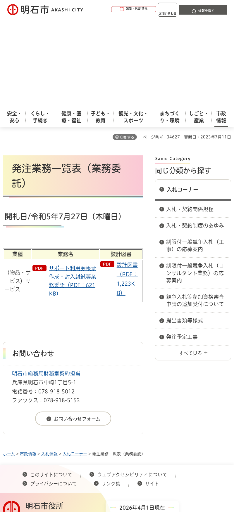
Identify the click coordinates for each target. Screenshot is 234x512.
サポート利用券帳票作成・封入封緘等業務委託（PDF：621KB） (72, 191)
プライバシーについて (53, 394)
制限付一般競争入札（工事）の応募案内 (195, 156)
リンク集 (110, 394)
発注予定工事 (182, 247)
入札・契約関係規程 (190, 119)
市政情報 (28, 364)
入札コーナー (182, 100)
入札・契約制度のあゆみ (195, 136)
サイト (152, 394)
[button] (111, 9)
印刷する (127, 48)
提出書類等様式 (184, 231)
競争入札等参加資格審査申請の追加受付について (195, 211)
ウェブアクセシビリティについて (132, 385)
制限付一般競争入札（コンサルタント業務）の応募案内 (195, 183)
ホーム (9, 364)
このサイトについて (51, 385)
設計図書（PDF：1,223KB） (127, 189)
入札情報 (49, 364)
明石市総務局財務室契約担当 (46, 284)
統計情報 (162, 466)
